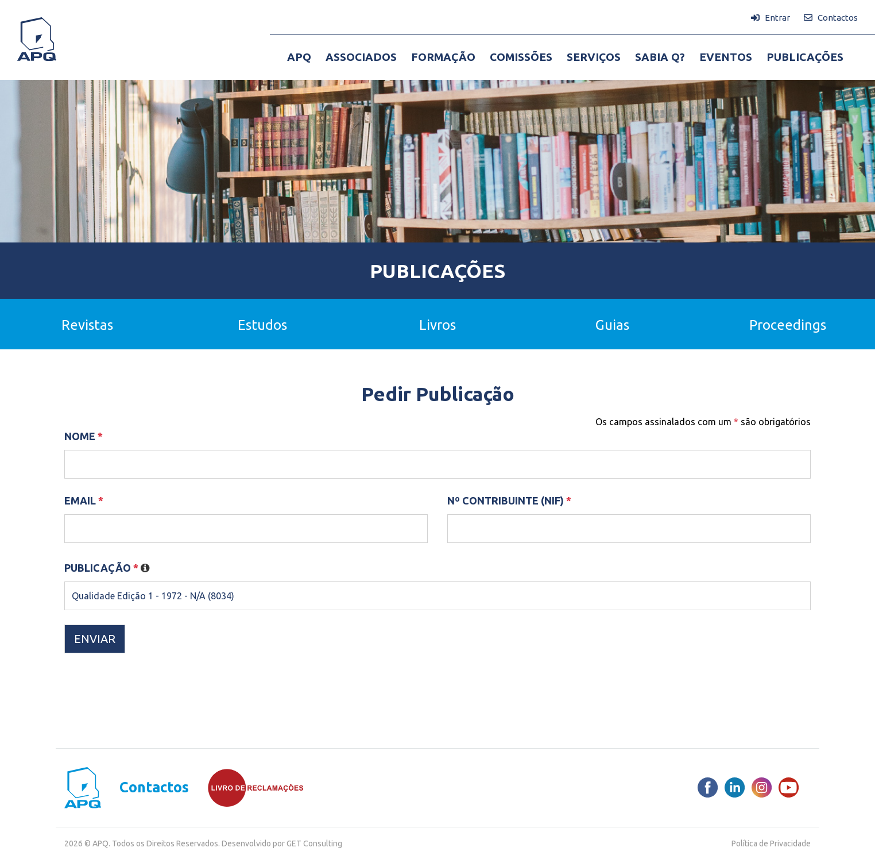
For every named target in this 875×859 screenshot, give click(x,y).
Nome (83, 436)
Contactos (154, 787)
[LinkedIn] (734, 787)
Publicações (437, 271)
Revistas (87, 325)
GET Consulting (314, 843)
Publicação (107, 567)
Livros (437, 325)
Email (83, 500)
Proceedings (787, 325)
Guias (612, 325)
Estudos (262, 325)
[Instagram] (761, 787)
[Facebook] (707, 787)
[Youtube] (788, 787)
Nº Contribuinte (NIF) (509, 500)
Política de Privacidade (771, 843)
